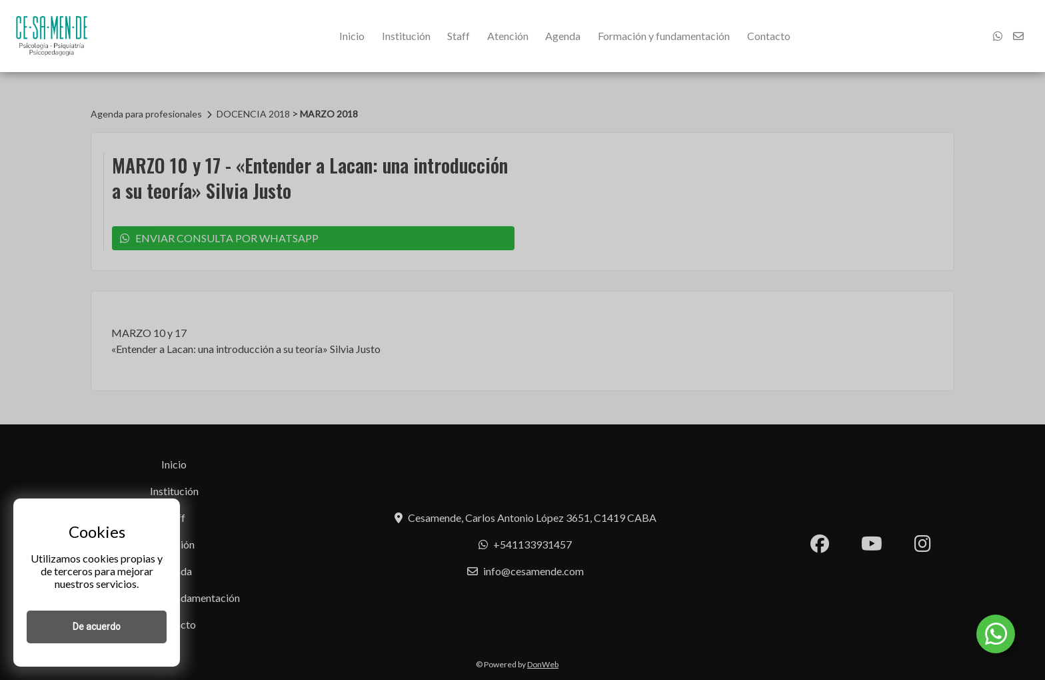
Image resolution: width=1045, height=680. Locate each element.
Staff (458, 35)
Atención (507, 35)
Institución (406, 35)
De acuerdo (97, 626)
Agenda (562, 35)
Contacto (768, 35)
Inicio (352, 35)
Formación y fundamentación (664, 35)
